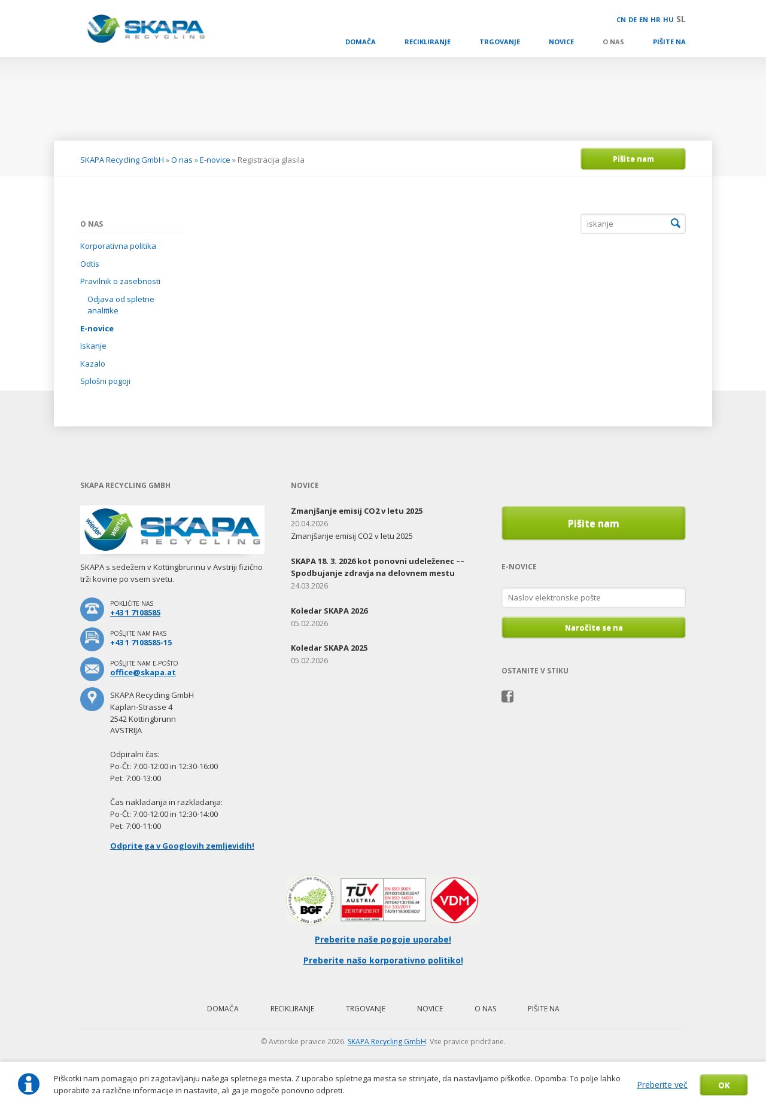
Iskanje (93, 345)
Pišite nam (633, 158)
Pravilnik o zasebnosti (120, 281)
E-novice (215, 159)
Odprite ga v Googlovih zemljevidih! (182, 845)
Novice (561, 41)
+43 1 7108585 (135, 612)
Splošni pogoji (105, 381)
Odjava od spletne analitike (120, 305)
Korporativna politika (118, 245)
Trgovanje (499, 41)
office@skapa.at (143, 672)
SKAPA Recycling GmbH (122, 159)
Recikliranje (428, 41)
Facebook (507, 697)
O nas (613, 41)
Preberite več (662, 1084)
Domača (360, 41)
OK (723, 1084)
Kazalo (92, 363)
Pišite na (669, 41)
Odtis (89, 263)
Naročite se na (594, 627)
